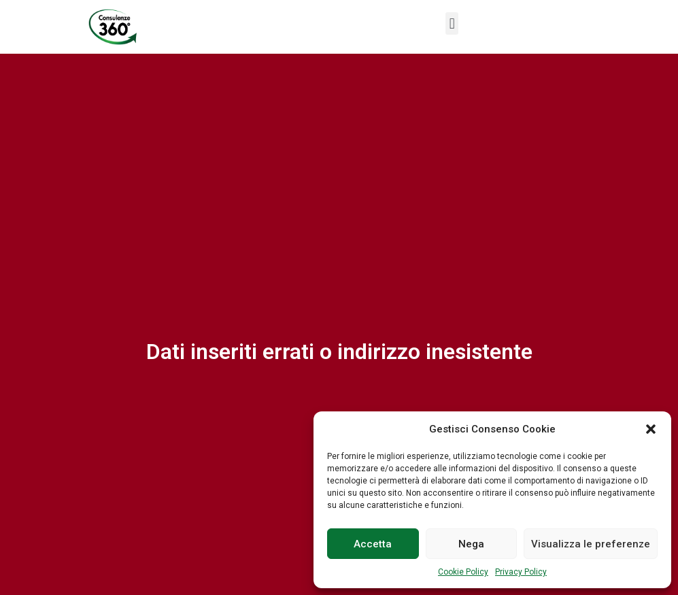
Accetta (373, 544)
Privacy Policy (521, 572)
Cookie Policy (463, 572)
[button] (651, 429)
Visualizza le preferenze (590, 544)
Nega (471, 544)
